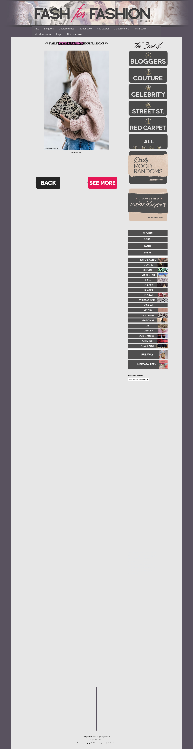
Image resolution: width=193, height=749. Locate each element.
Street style (85, 28)
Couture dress (66, 28)
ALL (37, 28)
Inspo (59, 34)
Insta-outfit (140, 28)
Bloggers (49, 28)
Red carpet (103, 28)
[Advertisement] (146, 417)
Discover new (74, 34)
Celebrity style (121, 28)
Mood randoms (43, 34)
